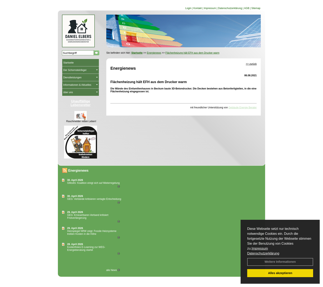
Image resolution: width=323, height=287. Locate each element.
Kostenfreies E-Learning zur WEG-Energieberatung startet (86, 248)
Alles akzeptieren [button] (280, 273)
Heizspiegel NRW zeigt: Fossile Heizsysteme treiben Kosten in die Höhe (91, 232)
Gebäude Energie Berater (242, 107)
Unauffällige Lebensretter (81, 103)
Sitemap (255, 8)
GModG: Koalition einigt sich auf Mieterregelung (93, 183)
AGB (246, 8)
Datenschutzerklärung (263, 253)
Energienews (78, 170)
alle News (112, 270)
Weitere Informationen (280, 261)
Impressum (260, 248)
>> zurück (251, 63)
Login (188, 8)
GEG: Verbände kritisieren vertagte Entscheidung (94, 199)
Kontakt (197, 8)
